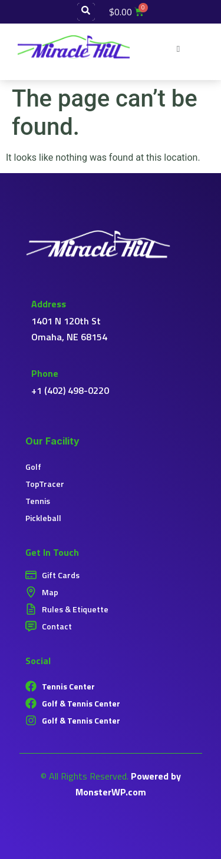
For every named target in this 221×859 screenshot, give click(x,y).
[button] (178, 47)
